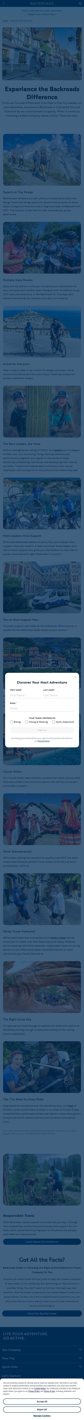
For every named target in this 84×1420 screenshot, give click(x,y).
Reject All (42, 1409)
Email (13, 703)
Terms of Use (49, 1391)
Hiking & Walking (38, 722)
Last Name (48, 690)
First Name (15, 690)
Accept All (42, 1401)
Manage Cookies (41, 1415)
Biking (17, 722)
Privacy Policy (34, 1391)
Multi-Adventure (65, 722)
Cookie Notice (40, 1388)
